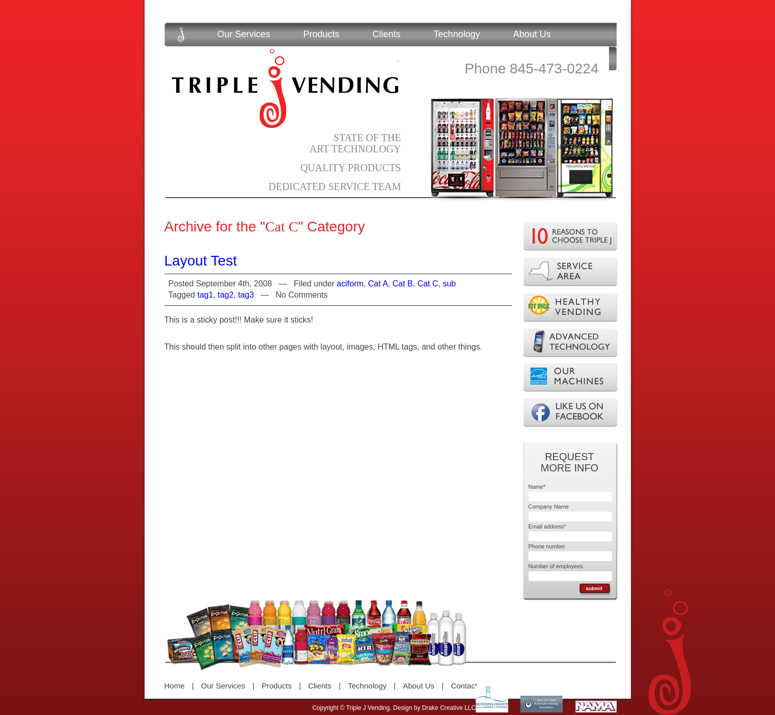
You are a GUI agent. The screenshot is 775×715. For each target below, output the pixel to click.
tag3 (246, 294)
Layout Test (200, 261)
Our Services (243, 34)
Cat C (428, 283)
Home (174, 685)
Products (321, 34)
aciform (350, 283)
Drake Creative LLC (449, 707)
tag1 (205, 294)
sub (449, 283)
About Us (532, 34)
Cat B (403, 283)
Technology (457, 34)
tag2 (225, 294)
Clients (387, 34)
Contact (464, 685)
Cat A (378, 283)
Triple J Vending (285, 88)
